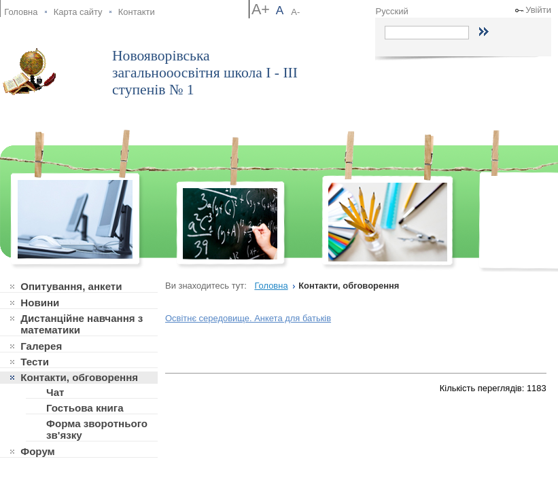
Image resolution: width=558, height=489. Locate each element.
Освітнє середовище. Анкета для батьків (248, 318)
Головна (20, 12)
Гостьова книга (85, 408)
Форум (37, 451)
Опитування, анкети (71, 286)
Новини (39, 302)
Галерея (41, 346)
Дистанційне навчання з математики (81, 324)
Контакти (136, 12)
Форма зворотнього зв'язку (96, 429)
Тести (34, 361)
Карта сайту (78, 12)
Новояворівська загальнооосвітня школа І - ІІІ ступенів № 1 (205, 73)
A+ (260, 9)
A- (295, 12)
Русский (392, 11)
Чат (55, 392)
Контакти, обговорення (79, 377)
